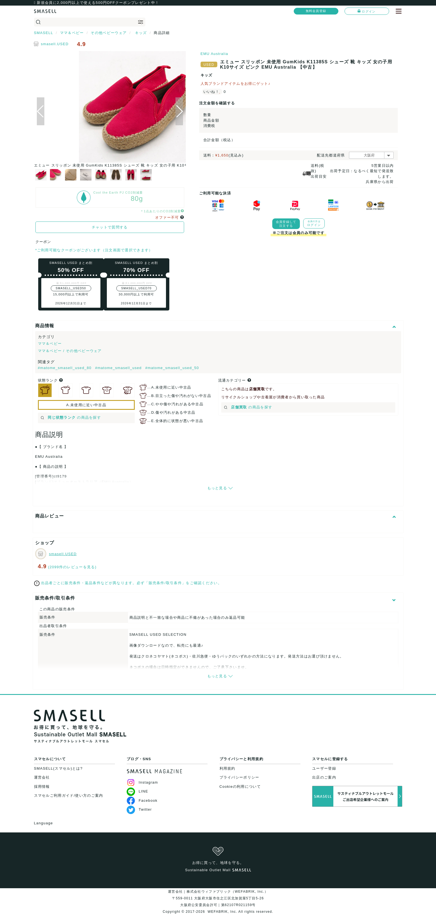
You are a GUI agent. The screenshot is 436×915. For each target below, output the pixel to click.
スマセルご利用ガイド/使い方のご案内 (68, 795)
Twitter (139, 809)
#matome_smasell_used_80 (65, 368)
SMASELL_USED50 (71, 288)
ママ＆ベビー (50, 343)
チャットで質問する (110, 227)
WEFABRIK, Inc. (222, 912)
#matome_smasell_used (119, 368)
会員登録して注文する (286, 223)
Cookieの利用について (240, 786)
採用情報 (42, 786)
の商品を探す (71, 417)
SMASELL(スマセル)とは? (58, 768)
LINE (137, 791)
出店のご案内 (324, 777)
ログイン (366, 11)
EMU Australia (214, 54)
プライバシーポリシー (239, 777)
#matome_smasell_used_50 (172, 368)
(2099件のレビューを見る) (72, 567)
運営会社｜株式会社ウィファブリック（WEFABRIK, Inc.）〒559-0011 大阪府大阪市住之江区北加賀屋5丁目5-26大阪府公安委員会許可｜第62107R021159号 (218, 898)
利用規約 (227, 768)
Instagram (142, 782)
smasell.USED (55, 44)
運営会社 (42, 777)
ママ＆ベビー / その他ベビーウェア (70, 351)
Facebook (142, 800)
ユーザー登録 (324, 768)
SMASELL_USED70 (136, 288)
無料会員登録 (316, 11)
